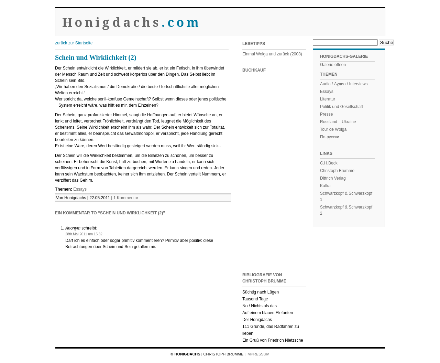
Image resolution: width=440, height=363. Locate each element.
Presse (326, 114)
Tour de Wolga (333, 129)
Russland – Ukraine (338, 121)
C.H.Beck (329, 163)
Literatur (327, 99)
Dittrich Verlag (333, 178)
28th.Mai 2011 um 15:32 (83, 234)
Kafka (325, 185)
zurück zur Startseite (73, 43)
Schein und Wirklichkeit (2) (95, 57)
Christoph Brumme (337, 170)
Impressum (258, 354)
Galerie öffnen (333, 64)
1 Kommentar (125, 197)
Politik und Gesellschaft (341, 106)
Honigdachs (131, 22)
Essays (80, 189)
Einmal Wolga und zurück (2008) (272, 54)
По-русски (329, 137)
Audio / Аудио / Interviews (344, 84)
